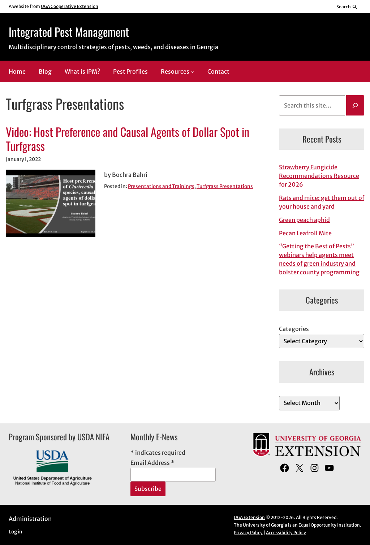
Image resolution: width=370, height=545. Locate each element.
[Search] (355, 105)
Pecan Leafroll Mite (305, 233)
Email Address (152, 462)
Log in (15, 532)
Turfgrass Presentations (225, 186)
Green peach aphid (304, 219)
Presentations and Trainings (161, 186)
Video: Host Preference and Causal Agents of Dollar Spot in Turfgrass (127, 139)
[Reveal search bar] (347, 6)
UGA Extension (249, 517)
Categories (294, 328)
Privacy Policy (248, 532)
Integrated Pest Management (69, 31)
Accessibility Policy (286, 532)
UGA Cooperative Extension (69, 6)
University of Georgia (265, 525)
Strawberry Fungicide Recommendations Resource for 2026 (319, 176)
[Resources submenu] (192, 72)
